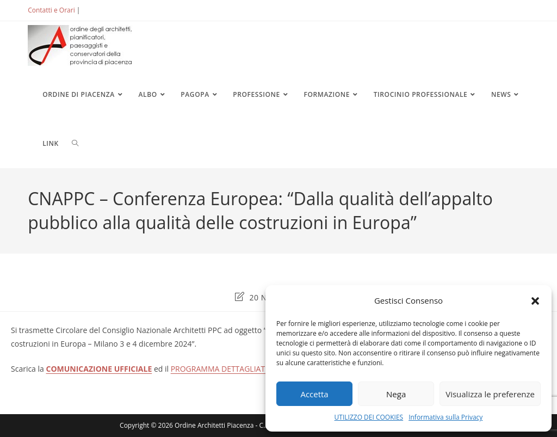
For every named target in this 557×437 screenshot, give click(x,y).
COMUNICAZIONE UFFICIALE (99, 369)
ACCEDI (100, 10)
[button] (535, 301)
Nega (396, 394)
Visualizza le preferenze (490, 394)
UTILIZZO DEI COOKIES (369, 417)
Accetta (314, 394)
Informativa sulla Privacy (445, 417)
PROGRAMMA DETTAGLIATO (221, 369)
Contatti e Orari (51, 10)
